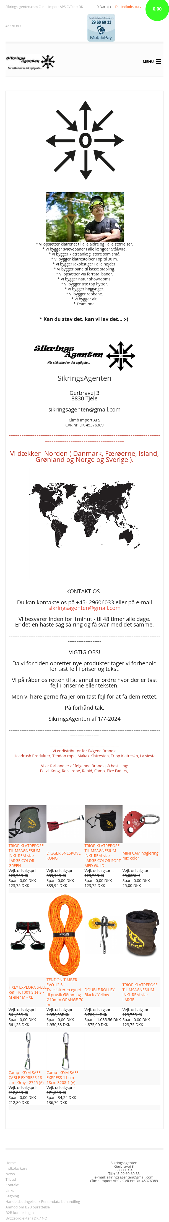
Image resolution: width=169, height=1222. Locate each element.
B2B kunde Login (20, 1213)
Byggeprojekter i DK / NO (26, 1218)
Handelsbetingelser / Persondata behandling (43, 1202)
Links (10, 1191)
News (10, 1174)
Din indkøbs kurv (128, 6)
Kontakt (12, 1185)
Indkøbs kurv (16, 1169)
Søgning (12, 1196)
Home (11, 1163)
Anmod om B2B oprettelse (28, 1207)
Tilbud (11, 1180)
